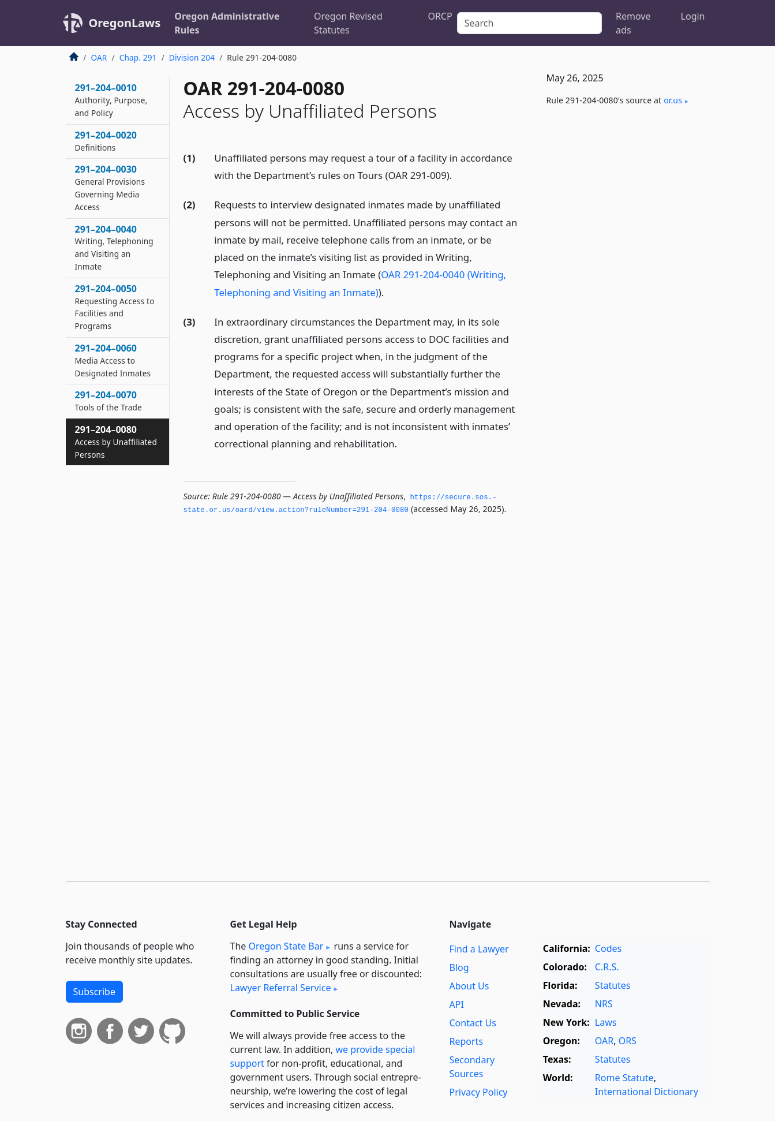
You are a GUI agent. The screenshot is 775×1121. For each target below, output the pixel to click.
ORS (628, 1040)
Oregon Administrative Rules (226, 23)
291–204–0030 (110, 187)
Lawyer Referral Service (280, 987)
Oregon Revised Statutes (348, 23)
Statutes (613, 985)
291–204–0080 (116, 441)
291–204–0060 (113, 360)
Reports (467, 1041)
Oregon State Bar (285, 946)
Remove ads (633, 23)
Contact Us (473, 1023)
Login (693, 16)
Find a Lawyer (479, 949)
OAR (99, 57)
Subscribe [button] (94, 991)
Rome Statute (624, 1077)
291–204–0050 (115, 306)
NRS (604, 1003)
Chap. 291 (138, 57)
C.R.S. (607, 967)
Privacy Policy (479, 1092)
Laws (606, 1022)
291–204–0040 (114, 247)
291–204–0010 (111, 99)
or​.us (673, 100)
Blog (459, 967)
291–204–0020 (106, 141)
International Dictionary (646, 1091)
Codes (608, 948)
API (457, 1004)
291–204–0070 (108, 400)
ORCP (440, 16)
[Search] (529, 23)
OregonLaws (125, 23)
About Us (469, 986)
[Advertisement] (623, 306)
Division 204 (192, 57)
